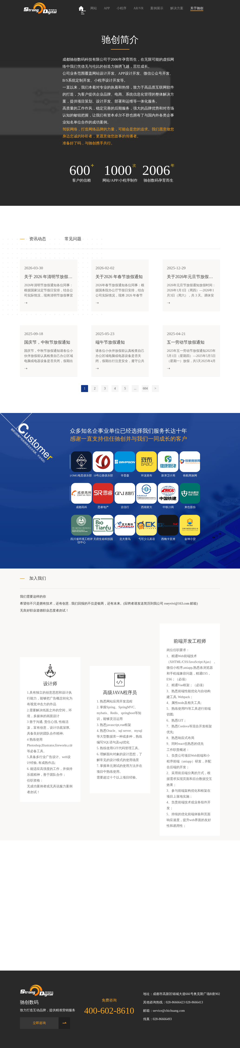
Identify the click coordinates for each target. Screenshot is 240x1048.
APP (107, 8)
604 (145, 393)
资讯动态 (37, 238)
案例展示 (156, 8)
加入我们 (37, 583)
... (135, 393)
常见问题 (73, 238)
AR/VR (138, 8)
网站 (93, 8)
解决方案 (176, 8)
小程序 (121, 8)
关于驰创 (196, 8)
